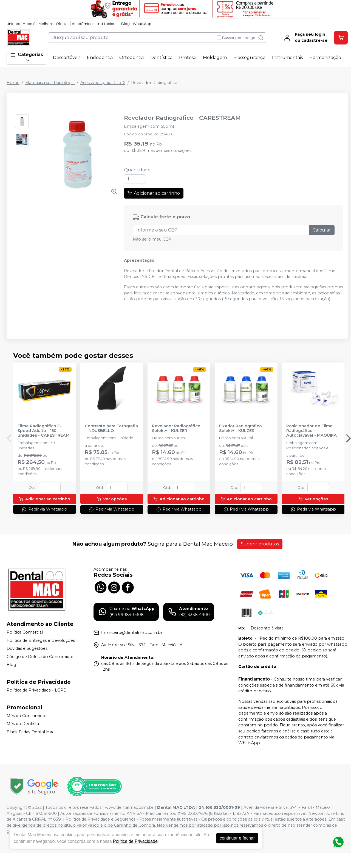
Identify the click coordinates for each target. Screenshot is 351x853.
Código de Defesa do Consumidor (40, 656)
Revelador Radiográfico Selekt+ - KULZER (176, 428)
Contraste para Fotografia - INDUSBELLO (111, 428)
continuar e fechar (237, 838)
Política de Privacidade (135, 841)
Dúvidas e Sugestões (27, 648)
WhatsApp (142, 24)
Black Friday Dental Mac (30, 731)
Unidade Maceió (21, 24)
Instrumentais (287, 57)
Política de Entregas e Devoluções (41, 640)
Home (13, 82)
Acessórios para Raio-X (102, 82)
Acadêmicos (83, 24)
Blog (125, 24)
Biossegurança (249, 57)
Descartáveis (66, 57)
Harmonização (325, 57)
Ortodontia (131, 57)
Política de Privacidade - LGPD (37, 690)
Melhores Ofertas (54, 24)
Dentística (161, 57)
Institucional (107, 24)
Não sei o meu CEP (152, 239)
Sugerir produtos (260, 544)
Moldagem (215, 57)
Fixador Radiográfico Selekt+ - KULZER (240, 428)
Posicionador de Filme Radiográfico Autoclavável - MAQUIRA (311, 431)
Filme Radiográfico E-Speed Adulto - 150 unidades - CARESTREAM (43, 431)
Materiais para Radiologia (50, 82)
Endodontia (100, 57)
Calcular (322, 230)
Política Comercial (25, 632)
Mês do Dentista (23, 723)
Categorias (26, 57)
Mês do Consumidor (27, 715)
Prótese (187, 57)
